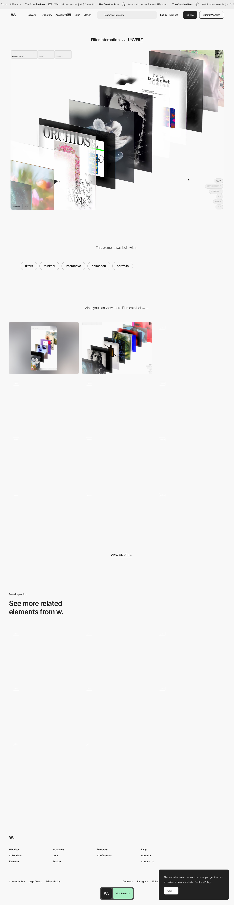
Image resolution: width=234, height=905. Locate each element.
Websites (14, 849)
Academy (63, 14)
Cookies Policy (17, 881)
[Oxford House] (44, 708)
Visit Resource (123, 893)
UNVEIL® (135, 40)
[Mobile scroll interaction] (117, 515)
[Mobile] (44, 348)
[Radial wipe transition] (190, 653)
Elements (14, 861)
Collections (15, 855)
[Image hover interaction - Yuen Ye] (117, 763)
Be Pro (190, 14)
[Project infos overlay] (190, 515)
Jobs (77, 14)
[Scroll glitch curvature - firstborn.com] (44, 653)
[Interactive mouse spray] (190, 708)
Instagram (142, 881)
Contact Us (147, 861)
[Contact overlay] (190, 348)
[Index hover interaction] (190, 404)
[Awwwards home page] (106, 893)
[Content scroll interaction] (117, 404)
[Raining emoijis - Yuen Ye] (117, 708)
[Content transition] (117, 459)
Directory (47, 14)
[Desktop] (117, 348)
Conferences (104, 855)
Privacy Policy (53, 881)
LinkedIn (156, 881)
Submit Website (211, 14)
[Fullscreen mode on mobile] (190, 459)
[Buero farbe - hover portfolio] (117, 653)
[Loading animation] (44, 515)
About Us (146, 855)
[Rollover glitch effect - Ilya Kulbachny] (44, 763)
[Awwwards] (13, 15)
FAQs (144, 849)
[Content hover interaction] (44, 404)
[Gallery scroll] (44, 459)
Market (87, 14)
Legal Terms (35, 881)
